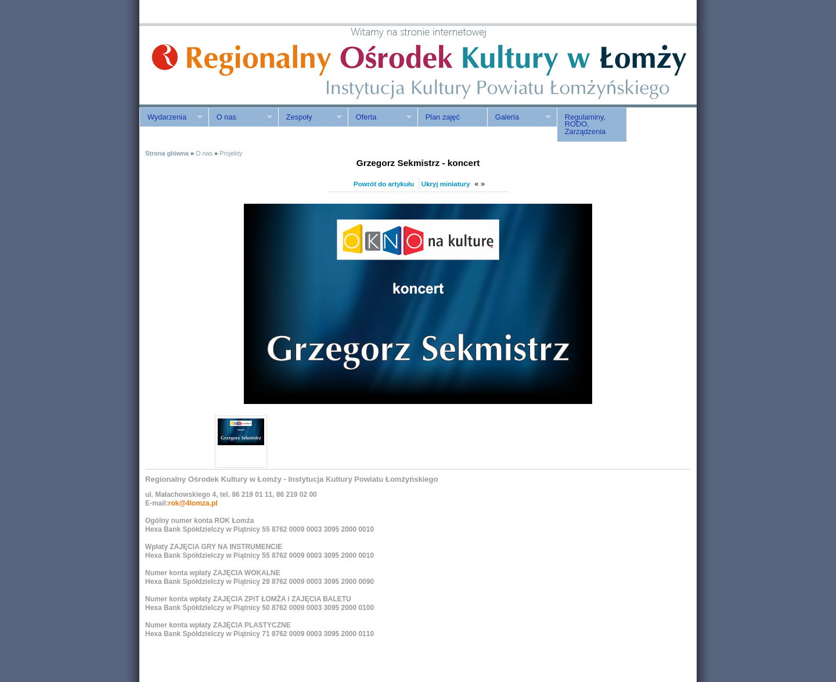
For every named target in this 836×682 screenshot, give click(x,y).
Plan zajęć (443, 117)
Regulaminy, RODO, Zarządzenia (585, 124)
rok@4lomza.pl (193, 503)
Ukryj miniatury (445, 184)
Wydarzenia (171, 117)
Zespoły (310, 117)
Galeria (519, 117)
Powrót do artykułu (384, 184)
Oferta (380, 117)
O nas (240, 117)
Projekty (230, 153)
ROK (238, 65)
